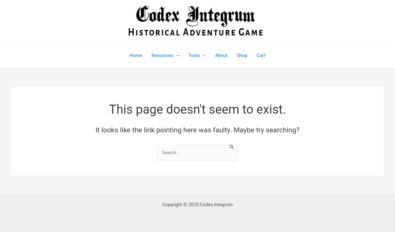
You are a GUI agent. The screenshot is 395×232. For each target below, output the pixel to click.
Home (135, 55)
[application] (176, 55)
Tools (197, 55)
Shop (242, 55)
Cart (261, 55)
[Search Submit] (231, 147)
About (221, 55)
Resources (165, 55)
